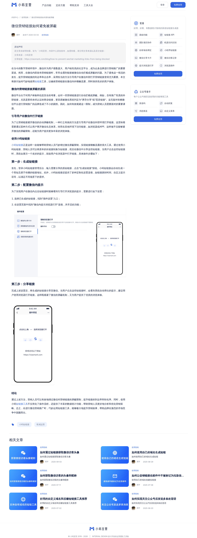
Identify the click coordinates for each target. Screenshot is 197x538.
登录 (162, 4)
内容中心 (14, 17)
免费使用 (178, 4)
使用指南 (24, 17)
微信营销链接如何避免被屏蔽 (42, 17)
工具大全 (88, 5)
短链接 (38, 81)
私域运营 (41, 424)
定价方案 (60, 5)
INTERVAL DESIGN (99, 536)
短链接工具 (22, 403)
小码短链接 (17, 144)
